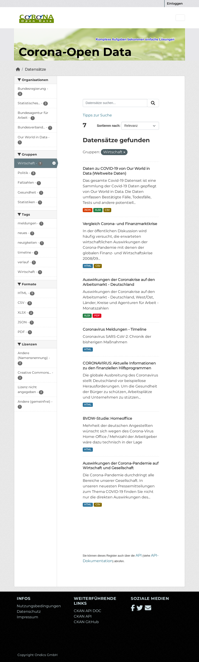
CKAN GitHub (86, 622)
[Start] (18, 69)
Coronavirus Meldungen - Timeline (114, 329)
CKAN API (83, 616)
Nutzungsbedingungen (39, 606)
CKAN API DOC (87, 611)
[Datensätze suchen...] (115, 103)
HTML (87, 265)
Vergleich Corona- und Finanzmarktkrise (120, 224)
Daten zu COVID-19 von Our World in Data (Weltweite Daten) (116, 171)
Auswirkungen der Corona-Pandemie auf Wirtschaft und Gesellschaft (120, 465)
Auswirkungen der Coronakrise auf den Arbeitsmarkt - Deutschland (119, 282)
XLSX (98, 209)
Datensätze (35, 69)
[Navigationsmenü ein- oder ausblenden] (180, 17)
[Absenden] (153, 103)
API (139, 555)
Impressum (27, 617)
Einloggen (175, 3)
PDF (97, 315)
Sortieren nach (108, 125)
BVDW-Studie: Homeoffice (107, 418)
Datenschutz (29, 611)
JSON (87, 209)
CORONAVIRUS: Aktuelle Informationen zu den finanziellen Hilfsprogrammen (119, 365)
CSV (107, 209)
